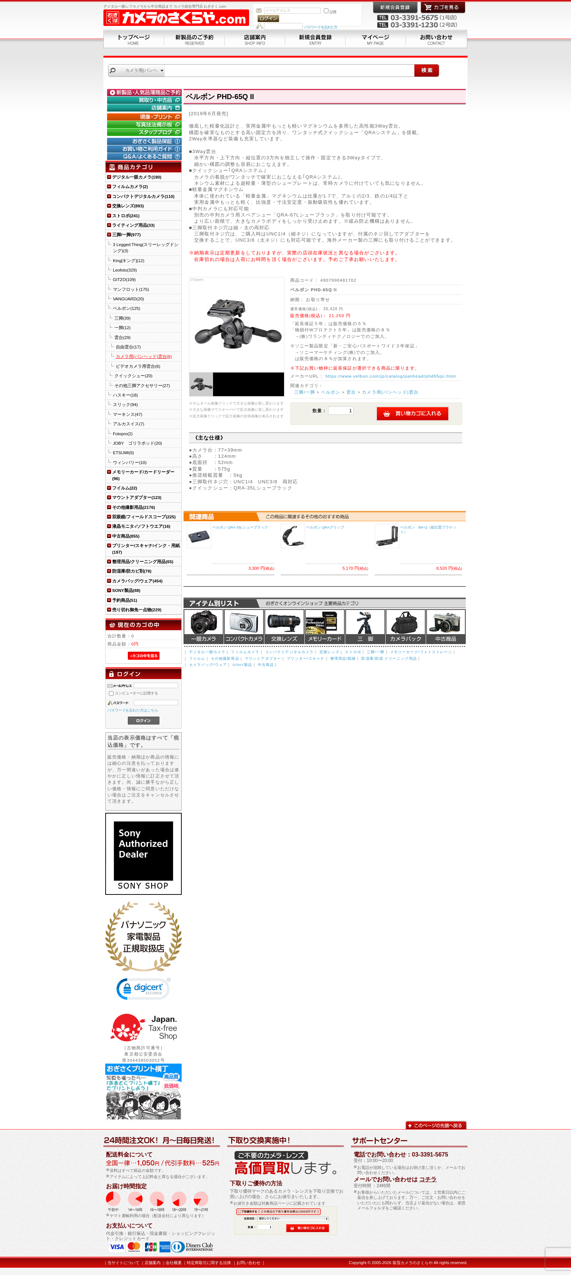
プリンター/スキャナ (305, 658)
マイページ (376, 39)
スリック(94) (125, 404)
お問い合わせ (436, 39)
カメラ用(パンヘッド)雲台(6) (144, 356)
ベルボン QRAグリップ (325, 527)
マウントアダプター (263, 658)
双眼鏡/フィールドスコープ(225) (144, 516)
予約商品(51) (124, 600)
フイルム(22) (124, 488)
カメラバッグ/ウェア (208, 665)
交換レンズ (284, 626)
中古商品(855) (125, 536)
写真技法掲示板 (145, 124)
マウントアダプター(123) (136, 497)
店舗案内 (255, 39)
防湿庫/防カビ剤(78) (131, 571)
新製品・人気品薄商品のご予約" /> (145, 92)
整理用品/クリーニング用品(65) (142, 561)
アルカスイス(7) (128, 423)
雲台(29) (122, 337)
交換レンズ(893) (128, 205)
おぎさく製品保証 (145, 141)
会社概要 (174, 1262)
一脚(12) (122, 327)
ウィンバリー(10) (130, 462)
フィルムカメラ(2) (130, 186)
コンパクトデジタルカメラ (289, 652)
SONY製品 (242, 665)
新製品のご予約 (194, 39)
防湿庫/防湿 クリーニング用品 (389, 658)
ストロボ (353, 652)
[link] (143, 990)
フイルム (197, 658)
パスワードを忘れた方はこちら (132, 710)
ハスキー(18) (125, 395)
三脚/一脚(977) (126, 234)
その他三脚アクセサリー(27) (142, 385)
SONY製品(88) (126, 590)
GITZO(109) (124, 279)
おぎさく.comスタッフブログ (145, 132)
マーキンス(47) (127, 414)
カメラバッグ (406, 626)
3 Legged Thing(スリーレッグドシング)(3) (145, 247)
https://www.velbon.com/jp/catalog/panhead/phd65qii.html (390, 376)
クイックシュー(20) (133, 375)
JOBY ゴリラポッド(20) (137, 443)
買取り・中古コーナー (145, 100)
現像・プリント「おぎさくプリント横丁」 (145, 117)
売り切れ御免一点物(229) (136, 609)
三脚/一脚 (304, 392)
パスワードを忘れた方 (320, 27)
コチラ (428, 1179)
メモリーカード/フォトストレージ (421, 652)
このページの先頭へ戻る (436, 1124)
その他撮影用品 (225, 658)
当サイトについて (123, 1262)
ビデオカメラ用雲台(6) (138, 366)
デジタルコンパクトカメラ (244, 626)
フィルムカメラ (245, 652)
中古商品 (446, 626)
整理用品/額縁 (343, 658)
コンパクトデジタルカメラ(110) (143, 196)
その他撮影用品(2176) (133, 507)
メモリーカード (325, 626)
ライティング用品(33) (133, 225)
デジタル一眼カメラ (204, 626)
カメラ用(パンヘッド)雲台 (390, 392)
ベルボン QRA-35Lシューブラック (240, 527)
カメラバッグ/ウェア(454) (137, 580)
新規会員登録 (315, 39)
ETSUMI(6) (123, 452)
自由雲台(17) (128, 346)
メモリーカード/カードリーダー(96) (143, 474)
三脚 (365, 626)
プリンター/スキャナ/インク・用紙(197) (146, 548)
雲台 (351, 392)
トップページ (133, 39)
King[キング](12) (128, 260)
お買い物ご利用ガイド (145, 149)
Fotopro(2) (123, 433)
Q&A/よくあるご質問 (145, 156)
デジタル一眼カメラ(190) (136, 177)
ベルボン (330, 392)
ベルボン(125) (126, 308)
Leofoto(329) (125, 270)
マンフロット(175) (131, 289)
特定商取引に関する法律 (209, 1262)
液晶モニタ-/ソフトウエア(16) (141, 526)
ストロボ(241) (125, 215)
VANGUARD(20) (128, 298)
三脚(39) (122, 318)
